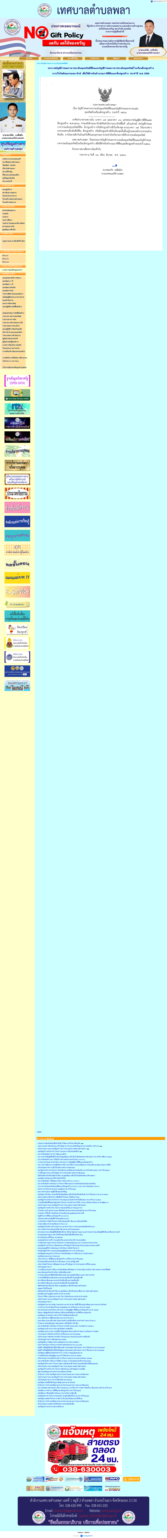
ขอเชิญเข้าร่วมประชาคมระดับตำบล (51, 1407)
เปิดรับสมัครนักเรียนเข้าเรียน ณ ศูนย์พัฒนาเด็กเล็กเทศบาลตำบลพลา (62, 1286)
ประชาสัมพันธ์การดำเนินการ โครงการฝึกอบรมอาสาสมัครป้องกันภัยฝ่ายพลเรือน (67, 1184)
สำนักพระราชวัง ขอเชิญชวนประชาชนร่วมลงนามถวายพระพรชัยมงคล (63, 1374)
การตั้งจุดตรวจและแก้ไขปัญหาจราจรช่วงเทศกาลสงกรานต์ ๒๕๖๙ (61, 1173)
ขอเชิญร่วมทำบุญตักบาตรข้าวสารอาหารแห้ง (54, 1294)
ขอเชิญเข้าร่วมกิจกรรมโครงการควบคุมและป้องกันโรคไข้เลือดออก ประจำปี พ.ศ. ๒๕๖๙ (69, 1200)
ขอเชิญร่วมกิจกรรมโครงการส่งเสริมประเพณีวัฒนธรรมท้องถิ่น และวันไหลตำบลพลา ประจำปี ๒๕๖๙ (74, 1170)
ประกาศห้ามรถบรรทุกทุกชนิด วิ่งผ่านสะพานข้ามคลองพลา (59, 1229)
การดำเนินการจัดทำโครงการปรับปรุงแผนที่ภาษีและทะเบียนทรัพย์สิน (62, 1221)
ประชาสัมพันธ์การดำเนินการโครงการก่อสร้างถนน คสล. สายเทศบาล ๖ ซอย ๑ (66, 1326)
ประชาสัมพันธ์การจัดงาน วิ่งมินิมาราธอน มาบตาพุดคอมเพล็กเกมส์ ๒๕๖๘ (64, 1361)
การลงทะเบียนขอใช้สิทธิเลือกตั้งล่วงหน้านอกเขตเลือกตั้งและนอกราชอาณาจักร (66, 1275)
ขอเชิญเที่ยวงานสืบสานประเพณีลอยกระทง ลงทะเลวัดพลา (58, 1342)
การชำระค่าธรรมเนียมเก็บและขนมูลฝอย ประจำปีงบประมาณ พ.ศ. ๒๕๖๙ (64, 1307)
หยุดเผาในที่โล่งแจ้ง (45, 1288)
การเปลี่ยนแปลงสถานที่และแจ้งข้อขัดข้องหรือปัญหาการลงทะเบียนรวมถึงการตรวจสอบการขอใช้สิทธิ (74, 1270)
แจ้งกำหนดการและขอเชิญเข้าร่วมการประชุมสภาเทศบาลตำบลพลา (62, 1149)
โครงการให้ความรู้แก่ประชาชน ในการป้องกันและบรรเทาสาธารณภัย (62, 1296)
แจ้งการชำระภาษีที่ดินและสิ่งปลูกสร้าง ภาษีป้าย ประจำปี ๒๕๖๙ (60, 1259)
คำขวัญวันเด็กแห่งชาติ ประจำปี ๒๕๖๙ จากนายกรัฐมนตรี (58, 1261)
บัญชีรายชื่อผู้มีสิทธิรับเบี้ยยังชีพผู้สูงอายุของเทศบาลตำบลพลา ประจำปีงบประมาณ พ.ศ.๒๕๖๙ (71, 1350)
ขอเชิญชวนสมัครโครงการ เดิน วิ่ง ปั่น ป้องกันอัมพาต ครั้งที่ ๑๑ (60, 1398)
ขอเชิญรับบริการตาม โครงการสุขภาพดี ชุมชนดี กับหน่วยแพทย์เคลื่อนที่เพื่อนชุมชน (68, 1364)
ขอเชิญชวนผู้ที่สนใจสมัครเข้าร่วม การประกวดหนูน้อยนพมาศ (60, 1353)
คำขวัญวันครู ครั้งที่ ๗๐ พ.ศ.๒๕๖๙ (50, 1237)
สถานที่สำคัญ (73, 58)
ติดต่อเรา (116, 58)
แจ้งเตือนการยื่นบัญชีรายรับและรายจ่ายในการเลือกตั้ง (57, 1393)
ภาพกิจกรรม (94, 58)
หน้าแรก (29, 58)
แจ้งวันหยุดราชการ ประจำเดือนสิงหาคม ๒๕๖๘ (55, 1380)
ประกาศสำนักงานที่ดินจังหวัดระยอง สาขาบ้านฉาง (56, 1318)
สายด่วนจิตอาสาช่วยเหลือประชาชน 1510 (52, 1224)
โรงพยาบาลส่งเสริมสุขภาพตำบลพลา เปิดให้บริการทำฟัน (58, 1323)
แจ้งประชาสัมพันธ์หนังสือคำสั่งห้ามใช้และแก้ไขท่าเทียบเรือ (59, 1143)
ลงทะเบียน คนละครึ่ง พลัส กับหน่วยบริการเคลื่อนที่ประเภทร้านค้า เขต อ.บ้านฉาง (67, 1321)
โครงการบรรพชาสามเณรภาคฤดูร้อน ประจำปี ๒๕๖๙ (57, 1189)
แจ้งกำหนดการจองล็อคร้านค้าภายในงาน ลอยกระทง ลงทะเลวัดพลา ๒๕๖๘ (65, 1358)
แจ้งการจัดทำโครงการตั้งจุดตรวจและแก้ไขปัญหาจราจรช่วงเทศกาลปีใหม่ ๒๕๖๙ (67, 1264)
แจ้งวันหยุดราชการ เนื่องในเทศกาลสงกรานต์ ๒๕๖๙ (56, 1167)
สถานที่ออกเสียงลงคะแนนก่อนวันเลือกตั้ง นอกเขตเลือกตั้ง (58, 1280)
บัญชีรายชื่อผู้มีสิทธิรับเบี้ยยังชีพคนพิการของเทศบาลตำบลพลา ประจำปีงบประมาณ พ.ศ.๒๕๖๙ (71, 1347)
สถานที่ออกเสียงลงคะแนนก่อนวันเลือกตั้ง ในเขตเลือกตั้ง (58, 1283)
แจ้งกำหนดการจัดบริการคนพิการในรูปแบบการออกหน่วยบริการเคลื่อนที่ (64, 1337)
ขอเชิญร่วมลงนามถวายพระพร (49, 1256)
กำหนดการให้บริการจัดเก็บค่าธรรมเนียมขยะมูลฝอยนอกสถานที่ (61, 1213)
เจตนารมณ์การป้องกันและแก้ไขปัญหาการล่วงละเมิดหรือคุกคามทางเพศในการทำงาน (68, 1146)
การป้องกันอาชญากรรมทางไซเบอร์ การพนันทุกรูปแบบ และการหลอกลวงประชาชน (68, 1243)
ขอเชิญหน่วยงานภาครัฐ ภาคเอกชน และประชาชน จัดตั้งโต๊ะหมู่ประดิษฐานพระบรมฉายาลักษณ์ (72, 1304)
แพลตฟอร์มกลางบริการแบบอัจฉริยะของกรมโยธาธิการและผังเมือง (62, 1240)
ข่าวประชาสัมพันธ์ (51, 58)
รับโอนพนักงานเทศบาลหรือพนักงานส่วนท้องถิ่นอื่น (56, 1404)
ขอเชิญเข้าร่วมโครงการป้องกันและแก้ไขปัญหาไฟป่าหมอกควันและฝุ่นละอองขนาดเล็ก (69, 1245)
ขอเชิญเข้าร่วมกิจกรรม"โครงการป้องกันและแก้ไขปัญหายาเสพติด (61, 1369)
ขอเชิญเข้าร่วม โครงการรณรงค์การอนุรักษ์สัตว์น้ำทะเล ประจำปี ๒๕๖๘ (63, 1396)
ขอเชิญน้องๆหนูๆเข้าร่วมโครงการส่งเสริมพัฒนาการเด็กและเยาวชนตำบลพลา (65, 1253)
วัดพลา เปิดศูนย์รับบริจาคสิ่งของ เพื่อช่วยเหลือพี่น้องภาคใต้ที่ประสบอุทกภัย (64, 1313)
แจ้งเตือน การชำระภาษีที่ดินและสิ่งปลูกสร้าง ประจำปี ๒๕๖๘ (59, 1390)
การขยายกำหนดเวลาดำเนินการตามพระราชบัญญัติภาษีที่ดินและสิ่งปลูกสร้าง (65, 1162)
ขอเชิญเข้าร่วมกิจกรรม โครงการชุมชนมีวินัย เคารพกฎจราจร (60, 1208)
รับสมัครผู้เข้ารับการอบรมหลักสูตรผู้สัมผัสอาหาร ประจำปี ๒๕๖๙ (61, 1251)
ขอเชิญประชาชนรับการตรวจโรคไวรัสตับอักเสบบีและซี (57, 1315)
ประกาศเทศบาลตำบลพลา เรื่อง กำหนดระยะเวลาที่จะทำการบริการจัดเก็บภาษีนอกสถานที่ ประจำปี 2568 (75, 1388)
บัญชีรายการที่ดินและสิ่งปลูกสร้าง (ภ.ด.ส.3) (53, 1216)
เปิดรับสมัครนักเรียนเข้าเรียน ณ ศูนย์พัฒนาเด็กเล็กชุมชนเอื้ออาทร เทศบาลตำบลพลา (68, 1291)
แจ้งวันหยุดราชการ (45, 1267)
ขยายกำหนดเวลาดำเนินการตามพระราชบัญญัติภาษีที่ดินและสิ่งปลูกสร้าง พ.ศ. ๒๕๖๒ (68, 1310)
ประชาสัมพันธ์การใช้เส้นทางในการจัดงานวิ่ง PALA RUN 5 (59, 1181)
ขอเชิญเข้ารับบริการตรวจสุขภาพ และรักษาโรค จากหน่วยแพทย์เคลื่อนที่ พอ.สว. (66, 1227)
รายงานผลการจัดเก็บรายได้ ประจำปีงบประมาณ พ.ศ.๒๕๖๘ (59, 1334)
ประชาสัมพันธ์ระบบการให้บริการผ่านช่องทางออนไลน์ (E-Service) (61, 1159)
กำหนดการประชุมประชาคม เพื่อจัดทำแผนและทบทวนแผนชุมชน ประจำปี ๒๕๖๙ (67, 1210)
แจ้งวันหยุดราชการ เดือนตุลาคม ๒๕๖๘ (52, 1339)
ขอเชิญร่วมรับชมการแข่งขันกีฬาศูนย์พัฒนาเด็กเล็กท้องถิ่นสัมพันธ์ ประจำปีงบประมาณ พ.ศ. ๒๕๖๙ (73, 1194)
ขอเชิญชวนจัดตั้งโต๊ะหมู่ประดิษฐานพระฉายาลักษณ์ (56, 1382)
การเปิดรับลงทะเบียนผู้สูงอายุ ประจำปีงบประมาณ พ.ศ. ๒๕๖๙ (59, 1355)
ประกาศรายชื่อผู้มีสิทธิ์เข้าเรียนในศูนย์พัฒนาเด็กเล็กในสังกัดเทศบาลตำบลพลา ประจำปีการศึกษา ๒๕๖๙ (75, 1157)
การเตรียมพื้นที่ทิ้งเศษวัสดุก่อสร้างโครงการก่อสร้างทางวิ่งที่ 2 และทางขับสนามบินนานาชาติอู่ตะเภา (73, 1202)
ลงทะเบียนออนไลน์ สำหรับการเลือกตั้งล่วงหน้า (54, 1272)
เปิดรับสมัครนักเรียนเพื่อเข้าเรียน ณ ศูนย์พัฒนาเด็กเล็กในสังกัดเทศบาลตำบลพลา (66, 1176)
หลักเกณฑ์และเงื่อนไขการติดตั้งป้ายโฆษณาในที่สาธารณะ (59, 1197)
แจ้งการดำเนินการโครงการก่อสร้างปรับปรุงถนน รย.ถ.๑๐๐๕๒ (60, 1345)
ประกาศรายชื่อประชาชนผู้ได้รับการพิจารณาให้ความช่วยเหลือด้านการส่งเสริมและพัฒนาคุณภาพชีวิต (74, 1165)
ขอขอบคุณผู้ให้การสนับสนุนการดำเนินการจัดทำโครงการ (58, 1248)
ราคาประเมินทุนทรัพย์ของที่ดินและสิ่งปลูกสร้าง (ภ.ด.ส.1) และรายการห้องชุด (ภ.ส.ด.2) (68, 1186)
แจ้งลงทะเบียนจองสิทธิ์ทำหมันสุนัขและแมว (53, 1219)
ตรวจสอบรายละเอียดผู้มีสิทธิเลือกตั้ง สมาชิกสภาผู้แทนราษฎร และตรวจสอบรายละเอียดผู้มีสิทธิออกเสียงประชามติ (79, 1232)
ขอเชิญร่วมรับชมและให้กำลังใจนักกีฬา (52, 1178)
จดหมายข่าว (138, 58)
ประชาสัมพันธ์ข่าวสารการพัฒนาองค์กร (52, 1154)
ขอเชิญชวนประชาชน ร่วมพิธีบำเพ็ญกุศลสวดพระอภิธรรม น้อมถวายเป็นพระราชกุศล (68, 1331)
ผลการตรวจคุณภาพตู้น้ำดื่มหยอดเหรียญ (52, 1192)
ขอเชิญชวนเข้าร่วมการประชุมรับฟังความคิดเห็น (55, 1329)
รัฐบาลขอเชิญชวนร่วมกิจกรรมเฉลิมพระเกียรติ (54, 1372)
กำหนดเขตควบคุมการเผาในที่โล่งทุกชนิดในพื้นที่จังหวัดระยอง (60, 1235)
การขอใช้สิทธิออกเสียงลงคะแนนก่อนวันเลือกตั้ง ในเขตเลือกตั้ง (60, 1278)
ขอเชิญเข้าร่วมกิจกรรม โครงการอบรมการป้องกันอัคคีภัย (58, 1151)
